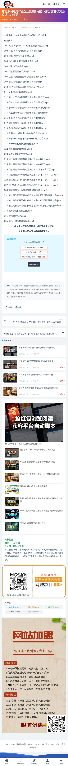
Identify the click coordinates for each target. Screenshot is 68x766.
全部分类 (24, 27)
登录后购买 (34, 264)
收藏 (8, 307)
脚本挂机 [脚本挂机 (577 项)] (33, 612)
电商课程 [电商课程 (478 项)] (53, 607)
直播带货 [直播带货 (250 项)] (14, 612)
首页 (16, 27)
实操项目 (5, 19)
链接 (18, 307)
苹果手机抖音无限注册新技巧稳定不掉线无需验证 (41, 510)
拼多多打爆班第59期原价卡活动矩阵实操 (36, 361)
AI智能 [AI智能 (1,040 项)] (14, 607)
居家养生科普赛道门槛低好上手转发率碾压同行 (39, 388)
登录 (56, 4)
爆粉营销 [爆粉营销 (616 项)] (33, 607)
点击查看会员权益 (45, 226)
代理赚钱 (34, 762)
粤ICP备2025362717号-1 (51, 744)
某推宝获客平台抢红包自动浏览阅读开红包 (37, 347)
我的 (47, 762)
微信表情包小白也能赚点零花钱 (33, 486)
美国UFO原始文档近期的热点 (32, 523)
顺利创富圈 (21, 744)
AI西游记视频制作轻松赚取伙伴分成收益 (36, 374)
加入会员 (20, 762)
